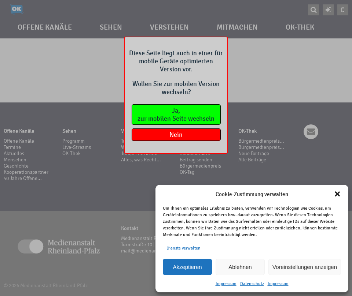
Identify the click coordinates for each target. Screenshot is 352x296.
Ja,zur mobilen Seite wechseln (176, 114)
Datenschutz (252, 283)
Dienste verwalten (183, 248)
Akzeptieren (187, 267)
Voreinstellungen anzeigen (304, 267)
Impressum (226, 283)
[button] (337, 194)
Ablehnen (240, 267)
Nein (176, 135)
